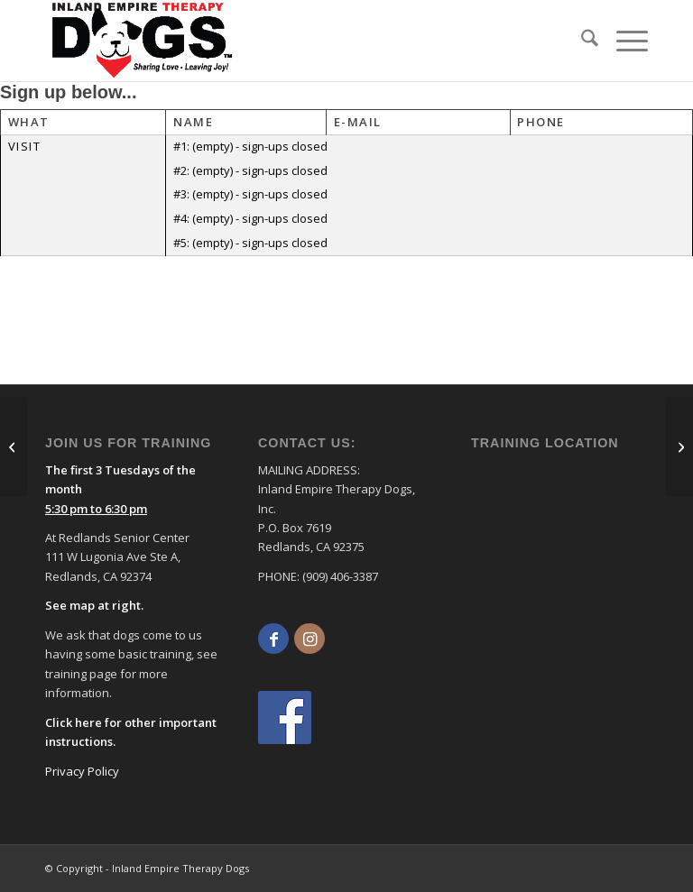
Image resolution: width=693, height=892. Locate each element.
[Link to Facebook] (273, 638)
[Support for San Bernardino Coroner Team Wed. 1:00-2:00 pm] (14, 446)
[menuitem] (580, 40)
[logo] (142, 40)
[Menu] (623, 40)
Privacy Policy (82, 771)
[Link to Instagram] (309, 638)
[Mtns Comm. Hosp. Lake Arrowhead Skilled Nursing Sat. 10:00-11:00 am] (679, 446)
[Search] (580, 40)
